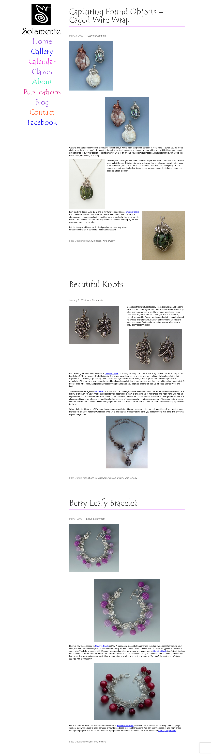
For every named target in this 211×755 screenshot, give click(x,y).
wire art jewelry (116, 478)
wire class (96, 240)
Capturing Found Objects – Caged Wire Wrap (116, 16)
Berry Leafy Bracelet (103, 503)
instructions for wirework (94, 478)
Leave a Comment (97, 35)
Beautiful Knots (96, 285)
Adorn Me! (99, 391)
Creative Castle (132, 212)
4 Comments (96, 300)
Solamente (41, 20)
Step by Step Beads (167, 730)
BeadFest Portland (125, 725)
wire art (86, 240)
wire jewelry (109, 240)
